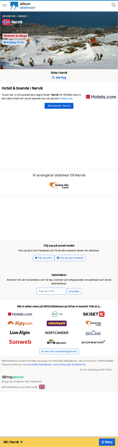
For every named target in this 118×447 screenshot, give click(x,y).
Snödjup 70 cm (14, 42)
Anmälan (74, 309)
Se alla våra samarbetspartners (59, 370)
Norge (23, 16)
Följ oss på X (43, 276)
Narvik (16, 22)
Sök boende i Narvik (59, 105)
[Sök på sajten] (114, 5)
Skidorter (9, 16)
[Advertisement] (59, 218)
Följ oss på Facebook (70, 276)
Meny (107, 442)
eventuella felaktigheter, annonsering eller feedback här (56, 383)
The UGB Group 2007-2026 (97, 388)
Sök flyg (59, 77)
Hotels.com (65, 98)
